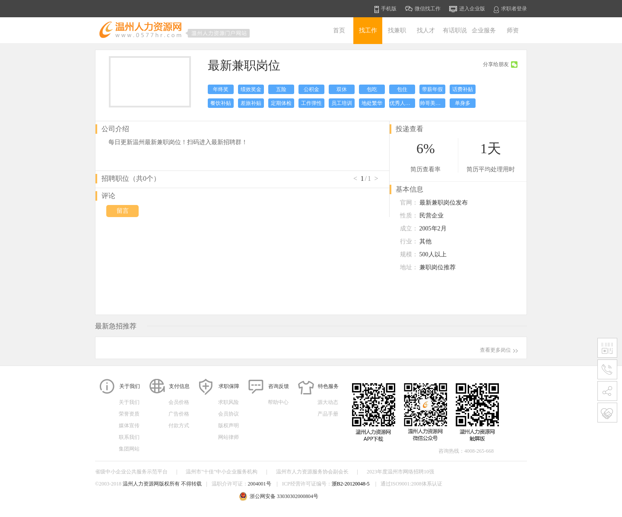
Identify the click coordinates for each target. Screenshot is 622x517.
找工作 (368, 30)
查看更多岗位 (499, 350)
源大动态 (327, 402)
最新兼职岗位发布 (443, 202)
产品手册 (327, 414)
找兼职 (397, 30)
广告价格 (178, 414)
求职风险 (228, 402)
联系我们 (129, 437)
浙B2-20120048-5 (351, 484)
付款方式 (178, 425)
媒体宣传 (129, 425)
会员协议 (228, 414)
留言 (123, 211)
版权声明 (228, 425)
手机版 (385, 9)
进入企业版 (467, 9)
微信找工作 (423, 9)
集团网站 (129, 449)
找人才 (426, 30)
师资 (513, 30)
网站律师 (228, 437)
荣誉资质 (129, 414)
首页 (339, 30)
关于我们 (129, 402)
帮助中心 (278, 402)
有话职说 (455, 30)
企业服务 (484, 30)
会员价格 (178, 402)
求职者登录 (510, 9)
